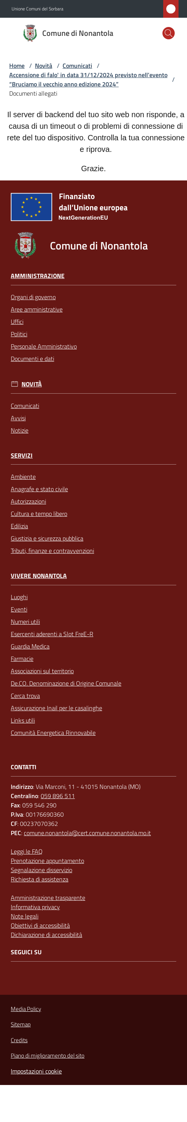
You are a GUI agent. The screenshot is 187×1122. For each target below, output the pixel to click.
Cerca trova (25, 695)
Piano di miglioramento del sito (47, 1055)
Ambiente (23, 476)
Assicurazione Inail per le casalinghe (56, 708)
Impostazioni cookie (36, 1071)
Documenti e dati (32, 358)
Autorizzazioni (28, 501)
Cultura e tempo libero (39, 513)
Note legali (24, 916)
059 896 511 (58, 795)
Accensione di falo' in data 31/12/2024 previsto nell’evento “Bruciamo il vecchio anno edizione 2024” (88, 79)
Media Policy (26, 1008)
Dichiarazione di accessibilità (46, 934)
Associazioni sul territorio (42, 671)
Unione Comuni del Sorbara (37, 8)
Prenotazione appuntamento (47, 860)
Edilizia (19, 526)
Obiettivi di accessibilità (40, 925)
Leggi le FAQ (27, 851)
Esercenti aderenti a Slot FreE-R (52, 633)
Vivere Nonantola (39, 576)
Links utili (23, 720)
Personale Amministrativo (44, 346)
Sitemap (21, 1024)
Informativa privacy (35, 906)
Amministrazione (38, 276)
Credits (19, 1040)
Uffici (17, 321)
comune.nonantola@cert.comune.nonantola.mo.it (87, 832)
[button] (168, 33)
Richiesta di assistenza (39, 879)
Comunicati (77, 65)
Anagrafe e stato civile (39, 489)
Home (17, 65)
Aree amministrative (37, 309)
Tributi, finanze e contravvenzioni (52, 550)
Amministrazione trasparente (48, 897)
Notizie (19, 430)
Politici (19, 334)
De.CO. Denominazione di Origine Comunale (66, 683)
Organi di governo (33, 297)
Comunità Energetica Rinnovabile (53, 732)
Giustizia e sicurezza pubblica (47, 538)
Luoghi (19, 596)
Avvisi (18, 418)
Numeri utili (25, 621)
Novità (43, 65)
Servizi (22, 455)
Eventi (19, 609)
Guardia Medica (30, 646)
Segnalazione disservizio (41, 869)
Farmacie (22, 658)
